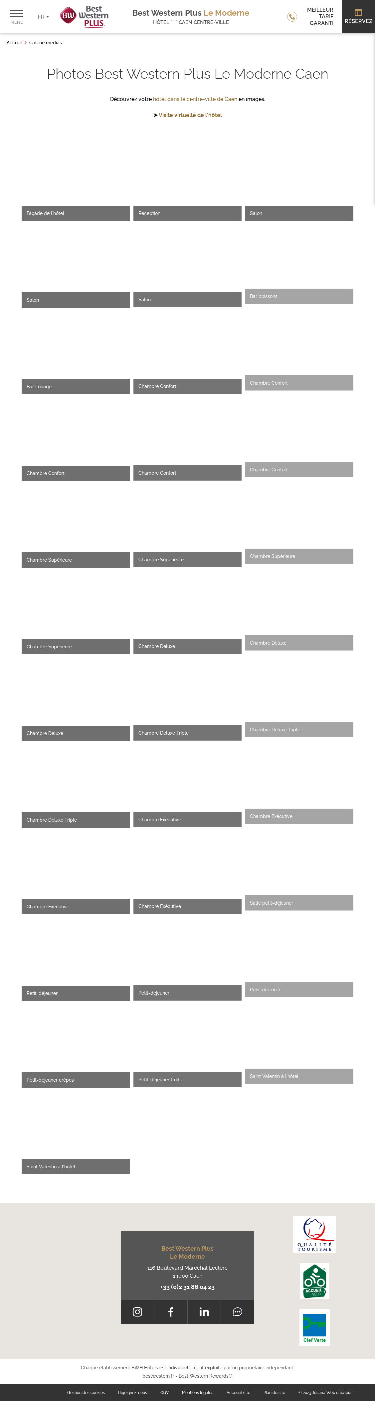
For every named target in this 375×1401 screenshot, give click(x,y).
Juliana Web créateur (332, 1392)
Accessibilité (238, 1392)
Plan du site (274, 1392)
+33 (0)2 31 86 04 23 (187, 1286)
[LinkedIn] (204, 1312)
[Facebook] (170, 1312)
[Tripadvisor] (237, 1312)
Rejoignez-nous (132, 1392)
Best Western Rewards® (206, 1376)
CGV (164, 1392)
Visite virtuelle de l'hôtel (190, 115)
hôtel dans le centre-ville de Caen (195, 99)
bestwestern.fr (158, 1376)
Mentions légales (197, 1392)
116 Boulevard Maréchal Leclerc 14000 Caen (187, 1272)
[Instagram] (137, 1312)
